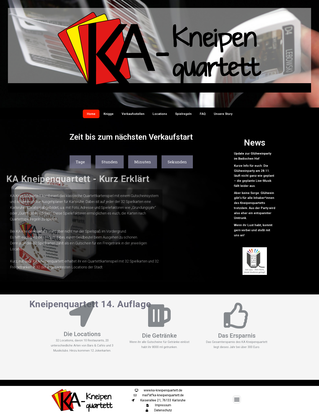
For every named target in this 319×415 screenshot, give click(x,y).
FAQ (203, 114)
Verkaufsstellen (133, 114)
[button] (237, 399)
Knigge (109, 114)
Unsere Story (223, 114)
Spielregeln (183, 114)
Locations (160, 114)
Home (91, 114)
